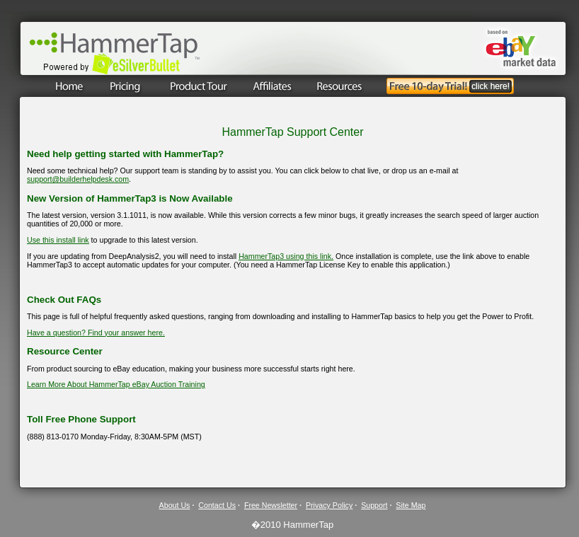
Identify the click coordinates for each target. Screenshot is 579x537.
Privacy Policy (329, 505)
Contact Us (217, 505)
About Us (174, 505)
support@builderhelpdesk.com (78, 179)
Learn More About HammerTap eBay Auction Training (116, 384)
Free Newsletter (270, 505)
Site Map (410, 505)
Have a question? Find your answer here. (96, 332)
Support (374, 505)
